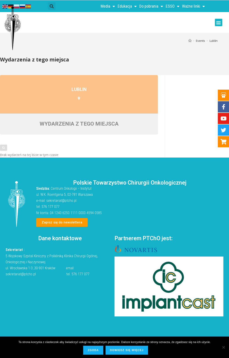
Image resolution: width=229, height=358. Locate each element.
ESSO (172, 6)
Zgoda (93, 350)
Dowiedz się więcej (127, 350)
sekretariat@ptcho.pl (61, 200)
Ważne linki (193, 6)
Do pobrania (151, 6)
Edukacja (127, 6)
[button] (51, 6)
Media (108, 6)
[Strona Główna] (190, 41)
